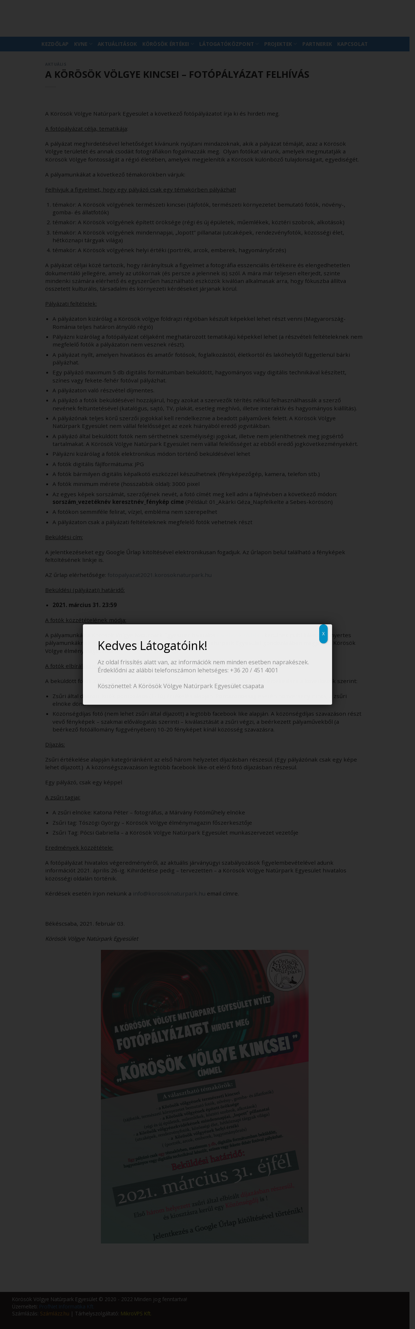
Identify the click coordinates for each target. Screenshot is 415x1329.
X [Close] (323, 634)
